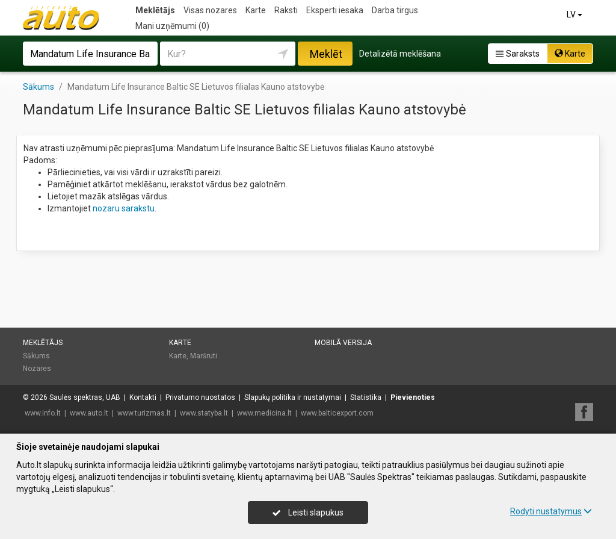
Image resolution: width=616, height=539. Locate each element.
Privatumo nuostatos (200, 397)
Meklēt (326, 54)
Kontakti (142, 397)
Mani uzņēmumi (172, 26)
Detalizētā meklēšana (400, 53)
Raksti (286, 10)
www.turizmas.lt (144, 413)
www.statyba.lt (204, 413)
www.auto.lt (89, 413)
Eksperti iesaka (334, 10)
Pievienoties (412, 397)
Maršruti (203, 356)
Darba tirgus (395, 10)
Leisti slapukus (308, 512)
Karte (255, 10)
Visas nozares (210, 10)
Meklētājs (155, 10)
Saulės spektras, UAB (84, 397)
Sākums (36, 356)
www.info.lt (43, 413)
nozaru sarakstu (124, 208)
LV (575, 14)
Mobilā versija (343, 342)
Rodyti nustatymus (551, 511)
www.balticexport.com (337, 413)
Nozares (37, 368)
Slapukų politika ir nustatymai (292, 397)
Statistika (365, 397)
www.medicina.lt (264, 413)
